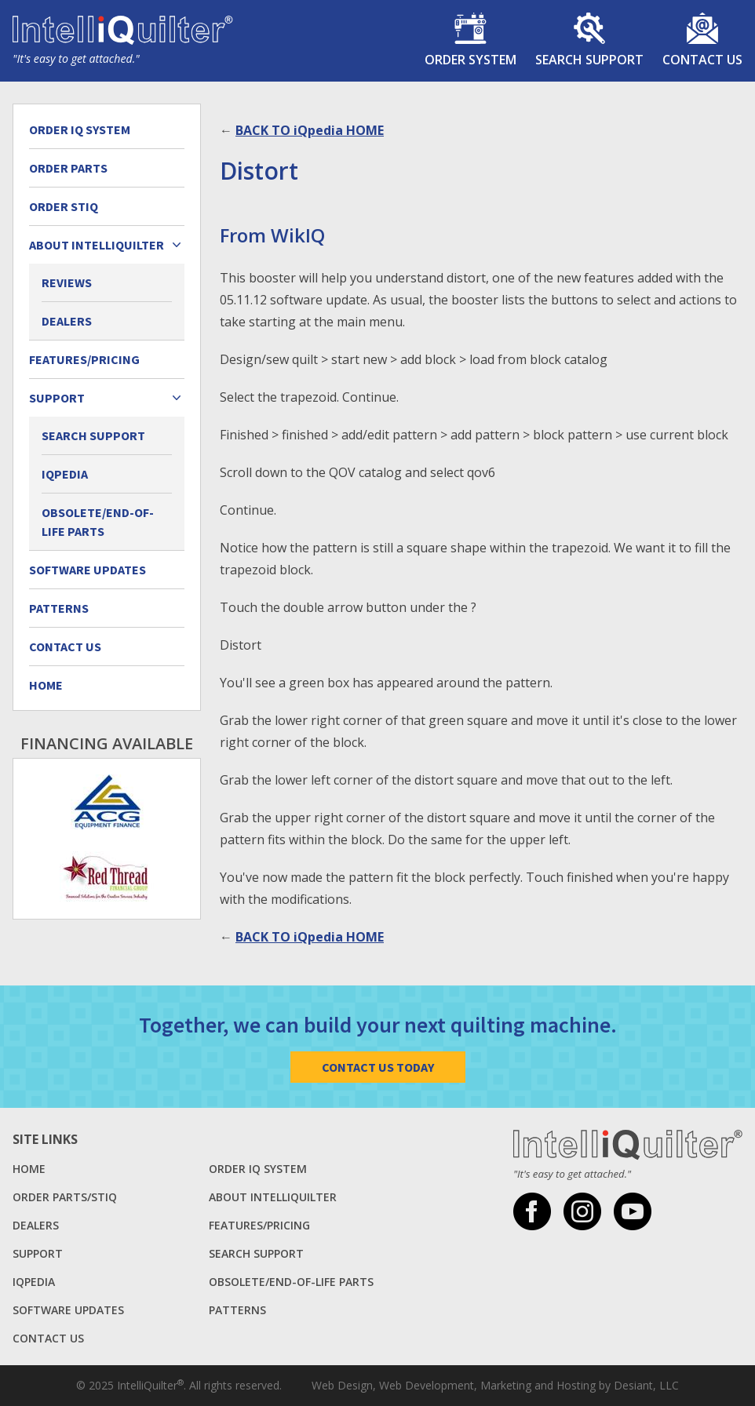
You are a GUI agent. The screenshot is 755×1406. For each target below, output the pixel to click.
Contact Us (65, 646)
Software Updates (87, 569)
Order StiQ (63, 206)
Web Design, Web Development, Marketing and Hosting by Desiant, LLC (495, 1385)
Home (46, 685)
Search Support (93, 435)
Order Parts (68, 168)
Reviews (67, 282)
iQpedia (65, 474)
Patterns (59, 608)
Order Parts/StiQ (65, 1196)
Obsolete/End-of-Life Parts (98, 521)
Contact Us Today (378, 1067)
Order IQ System (79, 129)
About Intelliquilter (273, 1196)
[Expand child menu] (176, 245)
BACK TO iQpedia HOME (309, 130)
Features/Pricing (84, 359)
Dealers (67, 321)
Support (38, 1253)
